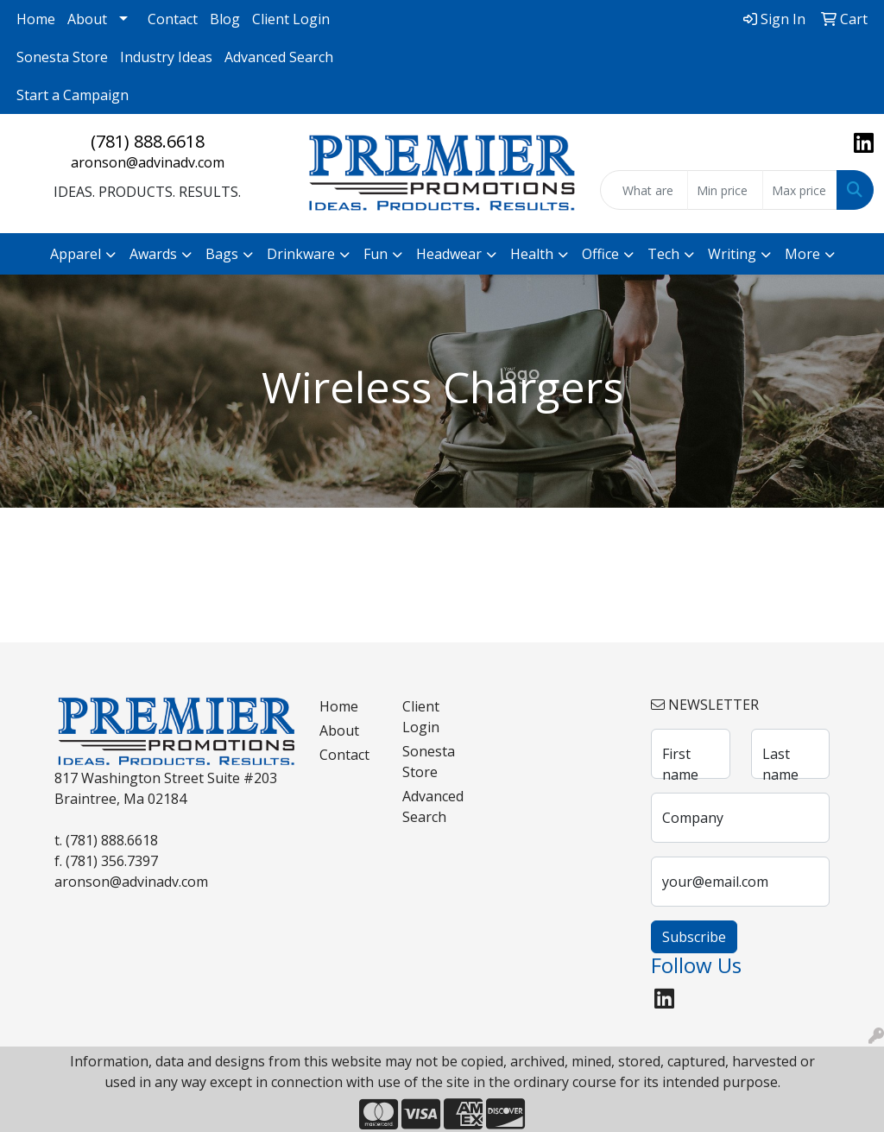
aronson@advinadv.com (147, 162)
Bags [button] (221, 253)
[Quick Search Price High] (799, 190)
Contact (173, 18)
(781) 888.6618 (148, 141)
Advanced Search (278, 56)
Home (35, 18)
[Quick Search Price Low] (724, 190)
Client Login (291, 18)
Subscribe (694, 936)
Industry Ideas (166, 56)
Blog (225, 18)
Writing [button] (732, 253)
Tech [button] (663, 253)
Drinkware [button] (301, 253)
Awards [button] (153, 253)
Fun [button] (375, 253)
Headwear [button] (449, 253)
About (87, 18)
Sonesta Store (62, 56)
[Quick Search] (644, 190)
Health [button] (531, 253)
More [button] (802, 253)
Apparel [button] (75, 253)
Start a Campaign (72, 94)
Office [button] (600, 253)
